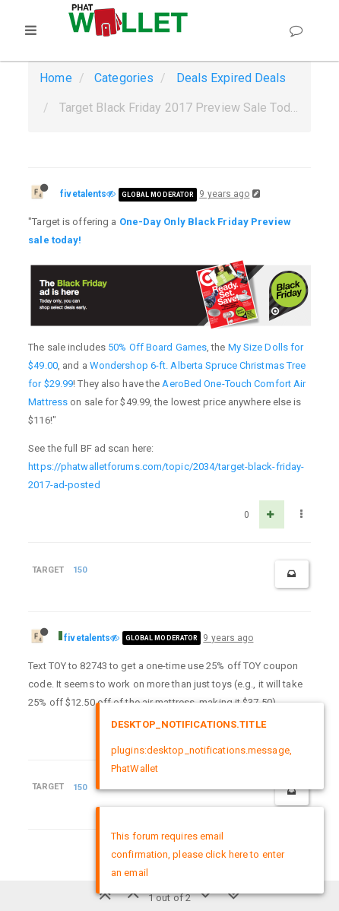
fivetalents (83, 194)
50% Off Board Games (157, 347)
